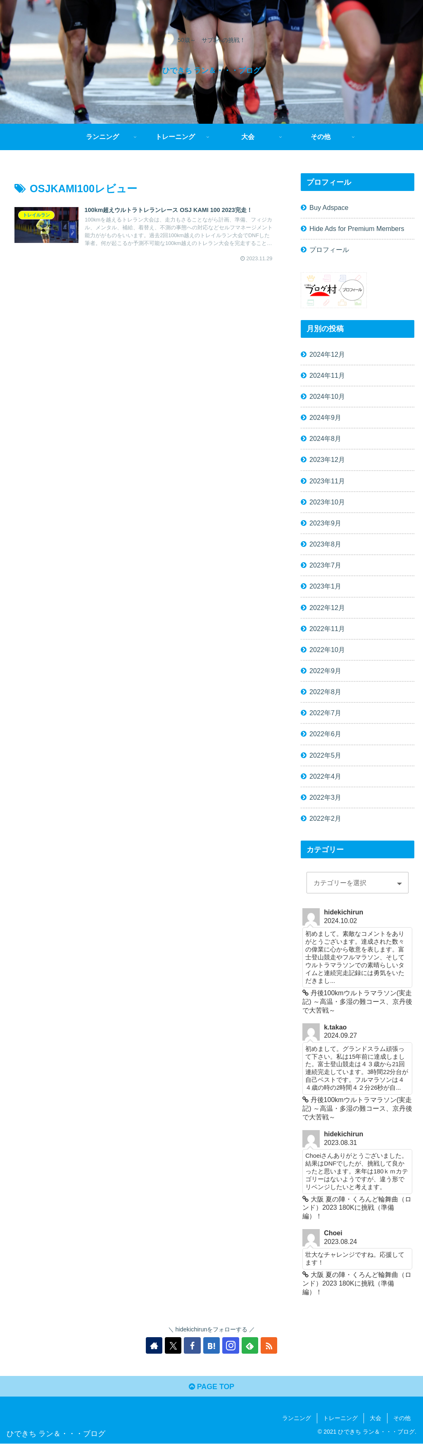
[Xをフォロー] (173, 1345)
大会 (375, 1418)
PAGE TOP (211, 1387)
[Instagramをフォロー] (230, 1345)
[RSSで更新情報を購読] (268, 1345)
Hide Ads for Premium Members (356, 228)
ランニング (296, 1418)
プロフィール (329, 249)
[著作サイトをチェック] (154, 1345)
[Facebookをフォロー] (192, 1345)
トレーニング (340, 1418)
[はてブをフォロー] (211, 1345)
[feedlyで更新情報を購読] (249, 1345)
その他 (402, 1418)
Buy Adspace (329, 207)
